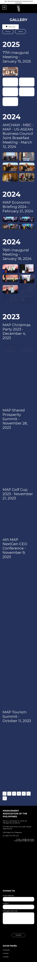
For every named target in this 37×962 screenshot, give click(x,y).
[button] (4, 7)
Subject (18, 905)
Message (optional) (18, 912)
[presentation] (18, 929)
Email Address (18, 897)
